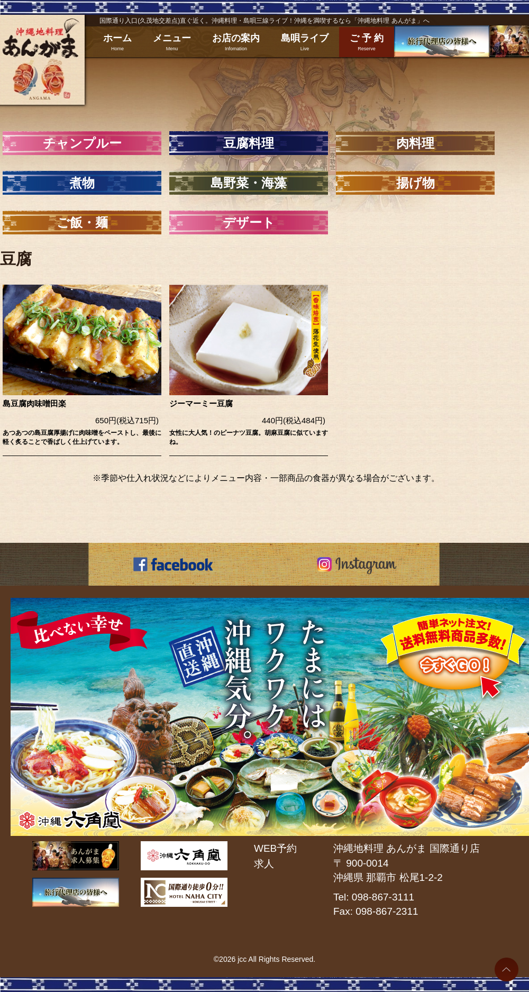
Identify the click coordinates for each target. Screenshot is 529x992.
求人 (264, 863)
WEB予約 (275, 848)
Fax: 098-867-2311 (375, 911)
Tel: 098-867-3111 (373, 897)
